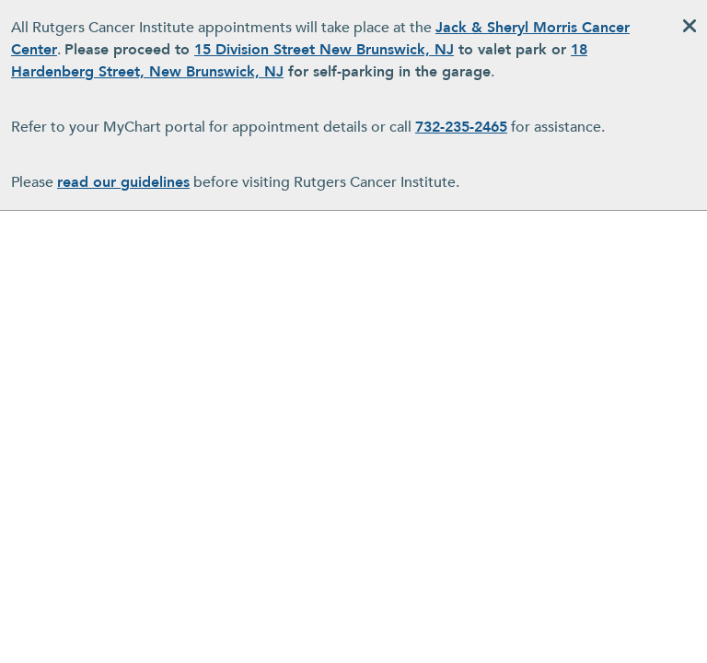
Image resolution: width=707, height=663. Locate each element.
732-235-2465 (461, 127)
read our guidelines (123, 182)
